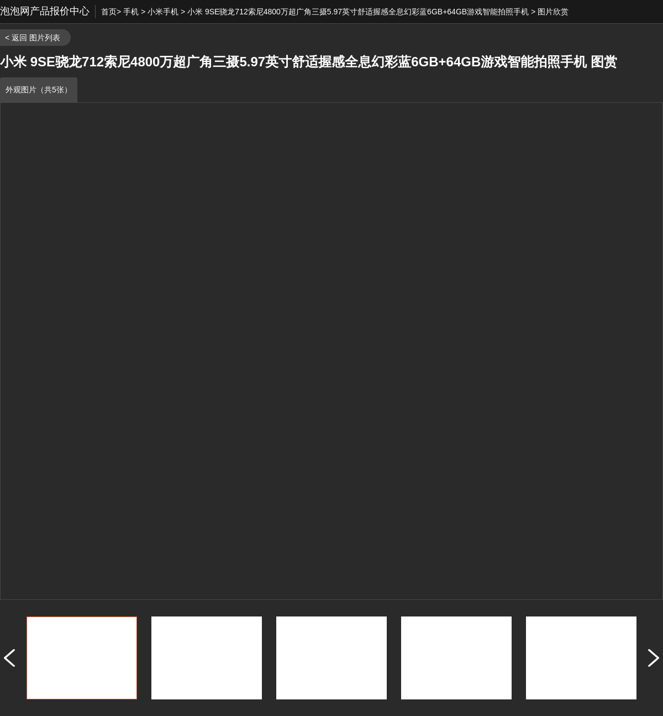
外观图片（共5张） (39, 89)
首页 (109, 11)
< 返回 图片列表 (32, 37)
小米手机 (163, 11)
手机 (131, 11)
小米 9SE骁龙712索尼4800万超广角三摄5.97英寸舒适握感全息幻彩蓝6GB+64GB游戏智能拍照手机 (358, 11)
